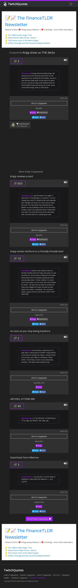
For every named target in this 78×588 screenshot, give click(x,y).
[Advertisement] (39, 150)
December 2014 (39, 383)
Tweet (35, 117)
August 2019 (39, 315)
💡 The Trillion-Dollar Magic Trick (18, 35)
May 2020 (39, 108)
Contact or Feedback (37, 578)
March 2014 (39, 441)
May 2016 (39, 235)
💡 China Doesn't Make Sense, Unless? (20, 37)
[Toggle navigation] (71, 4)
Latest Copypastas (11, 575)
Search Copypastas (44, 575)
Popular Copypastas (27, 575)
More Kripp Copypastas (39, 519)
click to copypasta (39, 103)
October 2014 (39, 502)
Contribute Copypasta (19, 578)
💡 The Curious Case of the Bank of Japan (22, 40)
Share (42, 117)
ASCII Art (56, 575)
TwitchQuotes (16, 4)
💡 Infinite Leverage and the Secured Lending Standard (27, 43)
